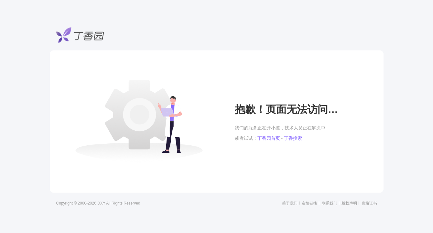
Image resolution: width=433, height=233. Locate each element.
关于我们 (290, 203)
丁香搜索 (293, 138)
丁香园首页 (268, 138)
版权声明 (349, 203)
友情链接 (309, 203)
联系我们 (329, 203)
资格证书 (369, 203)
